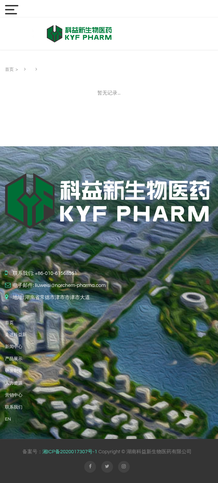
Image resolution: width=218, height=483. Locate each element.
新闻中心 (13, 346)
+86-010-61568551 (56, 273)
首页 (9, 69)
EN (8, 419)
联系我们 (13, 407)
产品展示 (13, 358)
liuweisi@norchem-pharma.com (70, 285)
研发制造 (13, 370)
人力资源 (13, 383)
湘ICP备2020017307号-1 (69, 451)
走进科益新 (16, 334)
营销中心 (13, 395)
